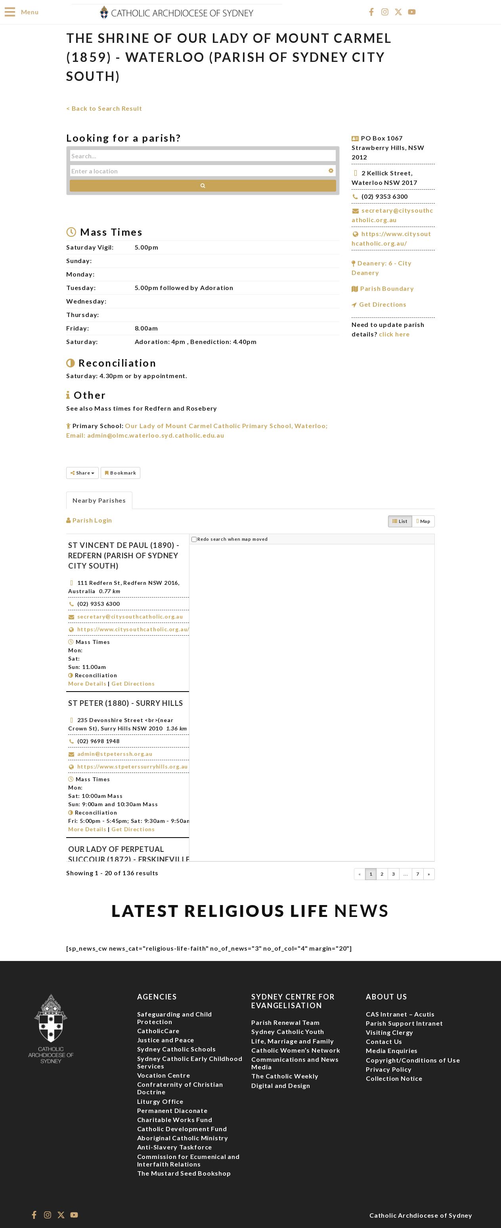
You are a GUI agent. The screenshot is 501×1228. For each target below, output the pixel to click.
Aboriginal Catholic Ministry (182, 1137)
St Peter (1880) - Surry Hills (125, 702)
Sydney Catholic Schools (176, 1048)
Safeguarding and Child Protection (174, 1017)
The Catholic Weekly (284, 1075)
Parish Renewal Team (285, 1022)
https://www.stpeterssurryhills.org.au (132, 766)
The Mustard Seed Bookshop (184, 1172)
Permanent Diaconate (172, 1110)
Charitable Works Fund (174, 1119)
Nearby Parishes (99, 499)
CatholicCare (158, 1030)
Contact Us (384, 1041)
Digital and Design (280, 1085)
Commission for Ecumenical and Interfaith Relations (188, 1159)
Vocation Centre (163, 1074)
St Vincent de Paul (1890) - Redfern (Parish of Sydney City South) (124, 555)
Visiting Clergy (389, 1032)
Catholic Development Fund (182, 1128)
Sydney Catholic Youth (287, 1031)
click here (394, 333)
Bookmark (120, 472)
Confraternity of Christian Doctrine (180, 1087)
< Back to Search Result (104, 107)
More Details (87, 683)
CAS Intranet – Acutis (400, 1013)
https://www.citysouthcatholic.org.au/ (133, 628)
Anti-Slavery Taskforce (174, 1146)
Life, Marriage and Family (292, 1040)
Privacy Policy (388, 1068)
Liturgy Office (160, 1101)
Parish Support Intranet (404, 1022)
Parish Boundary (387, 288)
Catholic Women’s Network (295, 1049)
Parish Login (89, 519)
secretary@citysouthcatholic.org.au (130, 616)
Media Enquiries (392, 1050)
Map (423, 521)
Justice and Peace (166, 1039)
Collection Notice (394, 1078)
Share (82, 472)
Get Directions (383, 303)
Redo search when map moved (232, 538)
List (400, 521)
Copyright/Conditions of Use (413, 1059)
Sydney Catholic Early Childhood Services (190, 1061)
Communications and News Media (294, 1062)
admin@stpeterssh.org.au (115, 753)
